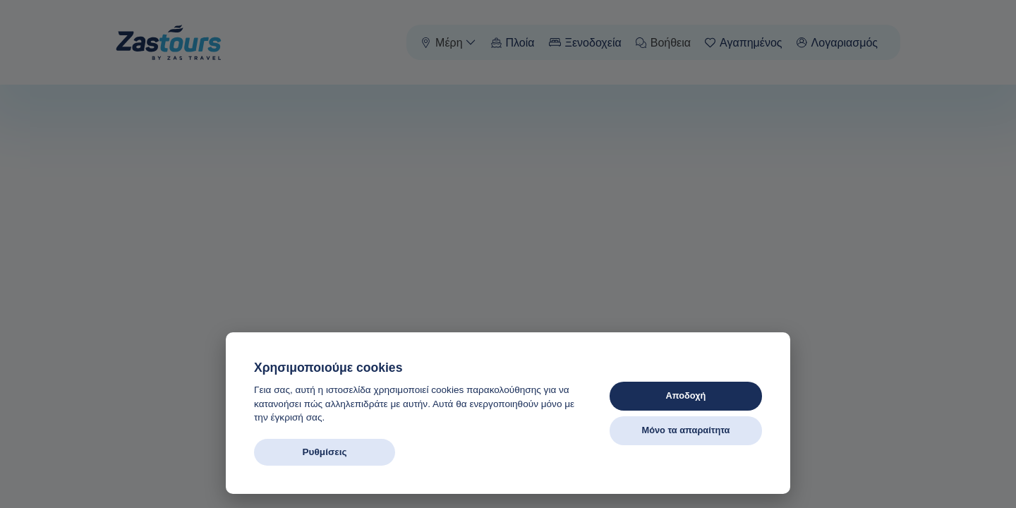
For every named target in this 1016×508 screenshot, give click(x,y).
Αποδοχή (686, 395)
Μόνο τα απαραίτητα (685, 430)
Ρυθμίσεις (324, 452)
